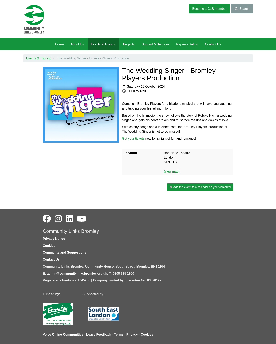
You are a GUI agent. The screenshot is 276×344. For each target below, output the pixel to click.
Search (241, 8)
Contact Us (213, 44)
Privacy (132, 334)
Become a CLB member (209, 8)
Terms (119, 334)
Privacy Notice (54, 238)
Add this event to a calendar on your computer (200, 187)
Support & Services (155, 44)
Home (59, 44)
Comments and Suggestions (64, 252)
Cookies (49, 245)
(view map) (171, 171)
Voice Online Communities (63, 334)
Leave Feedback (98, 334)
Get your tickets (133, 138)
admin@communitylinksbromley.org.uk (77, 273)
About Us (77, 44)
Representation (187, 44)
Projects (129, 44)
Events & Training (103, 44)
